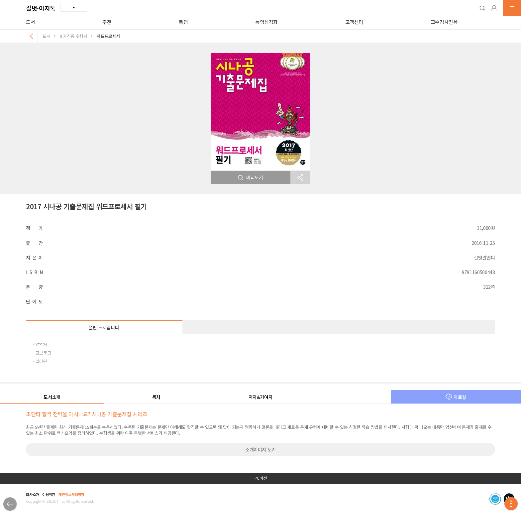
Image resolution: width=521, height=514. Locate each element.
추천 (106, 21)
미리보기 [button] (250, 177)
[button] (482, 8)
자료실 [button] (456, 397)
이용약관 (48, 494)
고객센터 (354, 21)
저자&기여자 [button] (261, 397)
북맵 (183, 21)
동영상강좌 (266, 21)
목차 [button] (156, 397)
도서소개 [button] (52, 397)
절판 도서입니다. (104, 327)
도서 (30, 21)
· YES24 (40, 344)
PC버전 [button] (261, 478)
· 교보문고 (42, 353)
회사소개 (32, 494)
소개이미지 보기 (260, 449)
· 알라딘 (40, 361)
